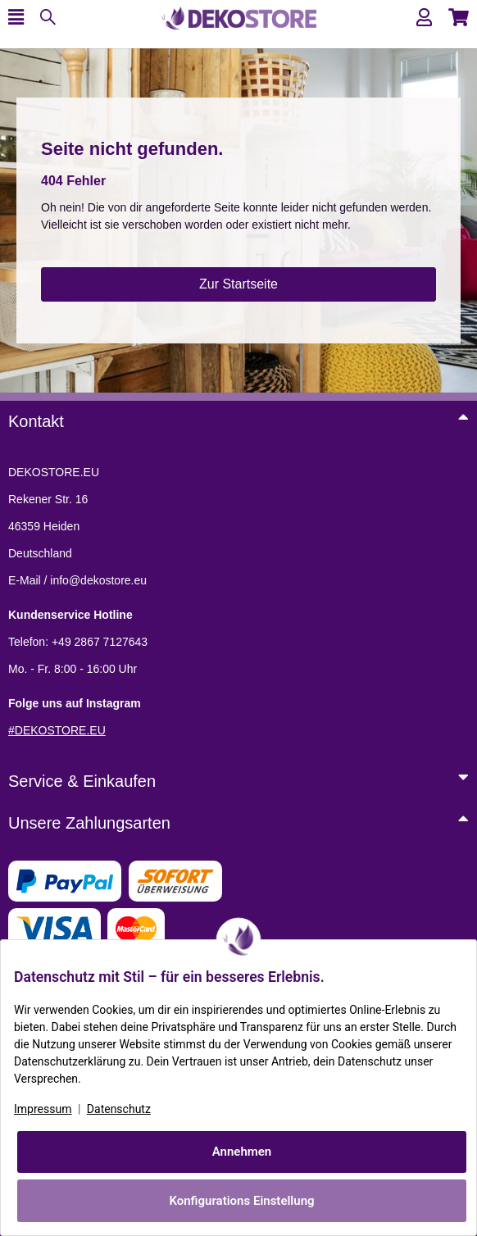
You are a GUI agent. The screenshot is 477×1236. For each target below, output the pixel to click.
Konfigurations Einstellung (241, 1200)
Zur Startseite (238, 284)
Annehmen (242, 1151)
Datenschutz (119, 1109)
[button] (424, 17)
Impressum (42, 1109)
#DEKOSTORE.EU (57, 730)
